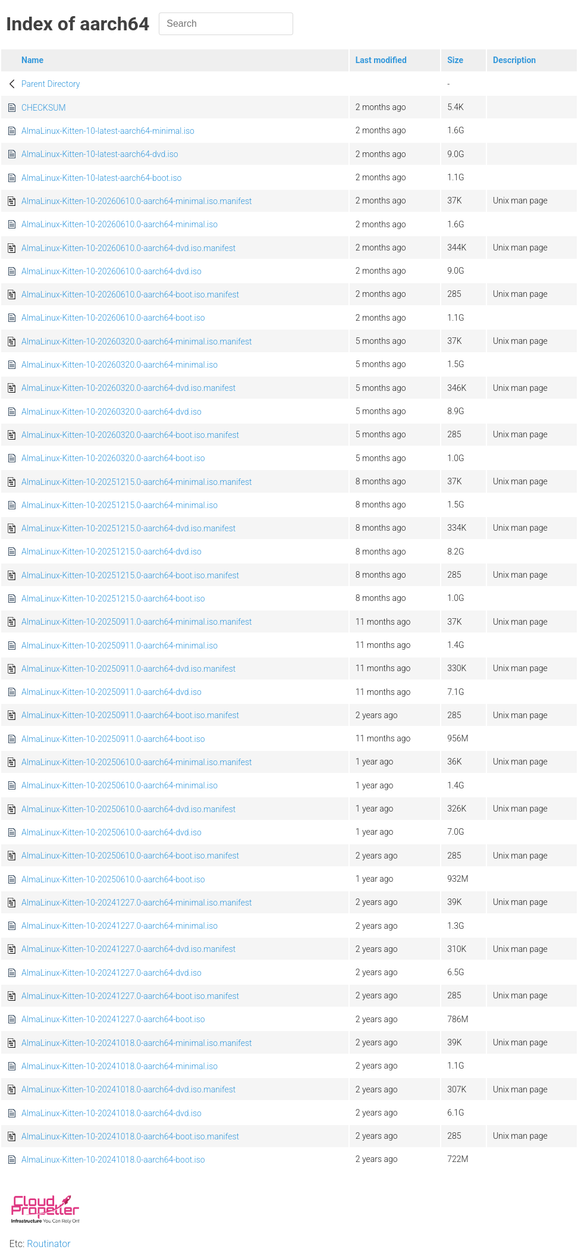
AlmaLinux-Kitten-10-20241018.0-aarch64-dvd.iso (111, 1113)
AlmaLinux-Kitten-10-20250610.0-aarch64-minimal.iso (119, 785)
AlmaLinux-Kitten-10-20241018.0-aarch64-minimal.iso (119, 1066)
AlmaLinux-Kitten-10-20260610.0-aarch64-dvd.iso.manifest (128, 248)
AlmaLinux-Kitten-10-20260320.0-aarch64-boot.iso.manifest (130, 435)
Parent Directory (50, 84)
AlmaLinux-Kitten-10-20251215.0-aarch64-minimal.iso (119, 505)
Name (32, 60)
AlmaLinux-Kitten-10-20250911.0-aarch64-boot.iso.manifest (130, 715)
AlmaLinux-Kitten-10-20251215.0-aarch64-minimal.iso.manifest (136, 482)
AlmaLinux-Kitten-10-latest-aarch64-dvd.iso (99, 154)
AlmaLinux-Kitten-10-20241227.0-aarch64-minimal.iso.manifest (136, 902)
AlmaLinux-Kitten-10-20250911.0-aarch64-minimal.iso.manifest (136, 622)
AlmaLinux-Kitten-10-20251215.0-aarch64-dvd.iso (111, 551)
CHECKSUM (43, 107)
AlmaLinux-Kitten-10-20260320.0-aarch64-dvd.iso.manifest (128, 388)
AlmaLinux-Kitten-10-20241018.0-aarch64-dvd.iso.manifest (128, 1089)
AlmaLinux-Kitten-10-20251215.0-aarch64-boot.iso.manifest (130, 575)
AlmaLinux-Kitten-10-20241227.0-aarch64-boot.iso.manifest (130, 996)
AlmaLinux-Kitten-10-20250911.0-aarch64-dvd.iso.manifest (128, 669)
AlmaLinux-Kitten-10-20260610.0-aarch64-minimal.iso (119, 224)
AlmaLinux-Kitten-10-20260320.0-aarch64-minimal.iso (119, 364)
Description (514, 60)
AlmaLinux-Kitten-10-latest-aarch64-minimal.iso (107, 131)
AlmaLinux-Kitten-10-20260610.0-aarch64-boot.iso (113, 317)
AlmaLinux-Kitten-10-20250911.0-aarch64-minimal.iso (119, 645)
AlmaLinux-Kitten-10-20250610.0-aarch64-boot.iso (113, 879)
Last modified (381, 60)
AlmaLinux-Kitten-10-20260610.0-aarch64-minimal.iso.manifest (136, 201)
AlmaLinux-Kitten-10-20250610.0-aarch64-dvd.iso (111, 832)
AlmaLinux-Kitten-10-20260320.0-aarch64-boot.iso (113, 458)
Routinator (48, 1243)
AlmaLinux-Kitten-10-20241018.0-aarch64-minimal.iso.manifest (136, 1043)
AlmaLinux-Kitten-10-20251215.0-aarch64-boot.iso (113, 598)
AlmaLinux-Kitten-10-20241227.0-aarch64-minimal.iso (119, 926)
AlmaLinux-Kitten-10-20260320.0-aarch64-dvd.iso (111, 411)
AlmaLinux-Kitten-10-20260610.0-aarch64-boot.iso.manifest (130, 294)
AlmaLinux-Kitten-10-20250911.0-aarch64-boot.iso (113, 739)
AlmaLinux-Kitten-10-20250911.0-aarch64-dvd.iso (111, 692)
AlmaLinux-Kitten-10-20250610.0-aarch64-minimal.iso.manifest (136, 762)
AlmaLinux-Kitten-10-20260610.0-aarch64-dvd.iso (111, 271)
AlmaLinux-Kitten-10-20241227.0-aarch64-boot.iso (113, 1019)
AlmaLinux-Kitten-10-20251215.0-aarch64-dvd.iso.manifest (128, 528)
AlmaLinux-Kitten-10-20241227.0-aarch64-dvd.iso (111, 973)
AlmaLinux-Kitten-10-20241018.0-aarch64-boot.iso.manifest (130, 1136)
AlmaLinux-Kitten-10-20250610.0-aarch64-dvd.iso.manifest (128, 809)
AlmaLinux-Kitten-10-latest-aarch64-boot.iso (101, 178)
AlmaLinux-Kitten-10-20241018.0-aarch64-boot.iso (113, 1159)
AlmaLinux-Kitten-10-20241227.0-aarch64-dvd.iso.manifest (128, 949)
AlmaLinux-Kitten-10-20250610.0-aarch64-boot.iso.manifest (130, 855)
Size (455, 60)
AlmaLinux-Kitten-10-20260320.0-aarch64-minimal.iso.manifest (136, 341)
